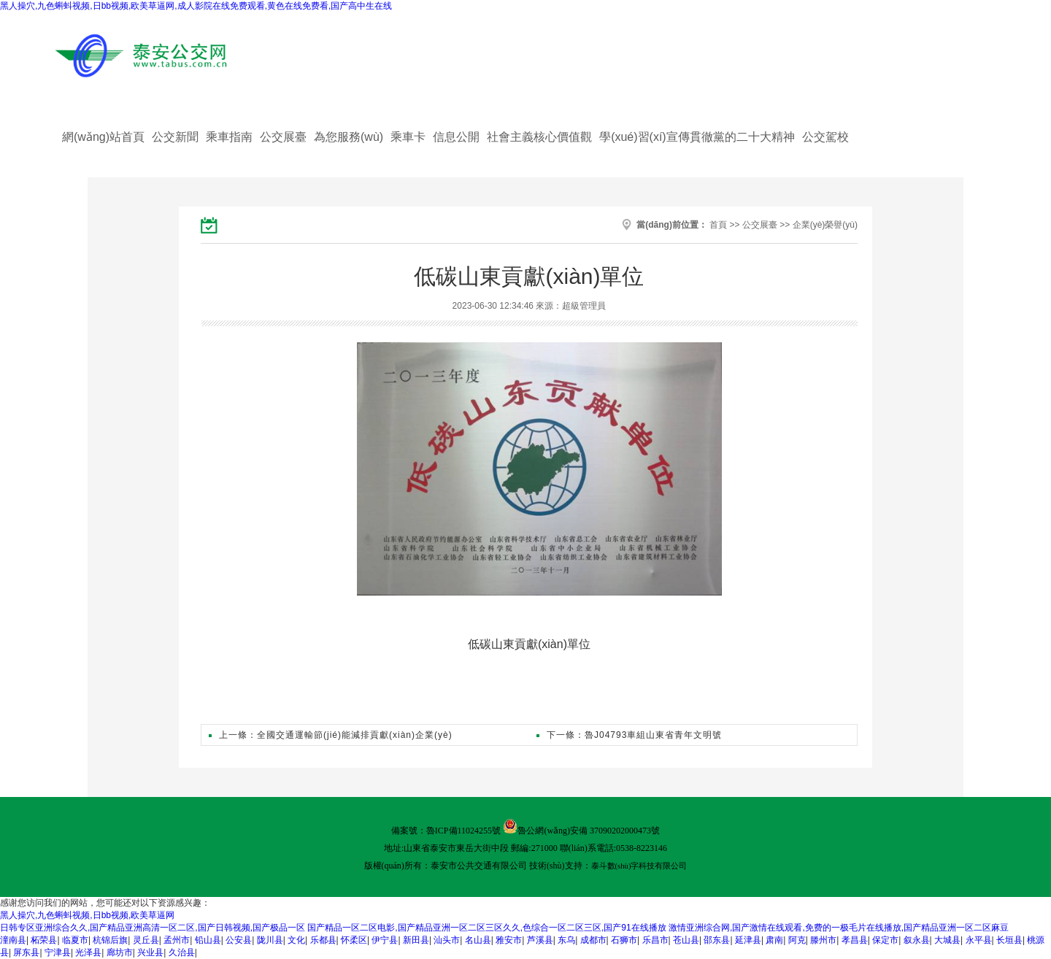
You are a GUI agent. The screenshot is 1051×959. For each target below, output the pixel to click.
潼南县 (13, 940)
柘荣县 (44, 940)
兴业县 (150, 952)
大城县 (947, 940)
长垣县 (1009, 940)
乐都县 (323, 940)
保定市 (885, 940)
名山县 (478, 940)
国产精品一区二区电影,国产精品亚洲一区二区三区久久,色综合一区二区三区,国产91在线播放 (486, 928)
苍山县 (686, 940)
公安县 (239, 940)
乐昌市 (655, 940)
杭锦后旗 (110, 940)
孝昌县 (855, 940)
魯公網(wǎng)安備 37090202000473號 (588, 830)
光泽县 (88, 952)
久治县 (182, 952)
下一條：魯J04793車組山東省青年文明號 (629, 735)
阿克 (797, 940)
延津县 (748, 940)
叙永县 (917, 940)
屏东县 (26, 952)
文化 (296, 940)
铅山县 (208, 940)
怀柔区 (354, 940)
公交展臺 (759, 225)
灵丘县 (146, 940)
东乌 (566, 940)
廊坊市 (120, 952)
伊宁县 (384, 940)
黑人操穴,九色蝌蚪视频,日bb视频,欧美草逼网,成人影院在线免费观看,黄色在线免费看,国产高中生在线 (196, 6)
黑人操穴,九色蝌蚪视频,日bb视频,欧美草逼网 (87, 915)
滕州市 (823, 940)
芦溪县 (540, 940)
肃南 (774, 940)
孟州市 (176, 940)
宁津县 (58, 952)
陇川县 (270, 940)
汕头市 (447, 940)
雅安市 (509, 940)
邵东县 (717, 940)
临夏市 (75, 940)
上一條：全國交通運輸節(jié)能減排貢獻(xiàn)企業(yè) (331, 735)
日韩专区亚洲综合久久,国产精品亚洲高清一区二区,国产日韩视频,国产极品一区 (152, 928)
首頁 (718, 225)
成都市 (593, 940)
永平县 (979, 940)
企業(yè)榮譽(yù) (825, 225)
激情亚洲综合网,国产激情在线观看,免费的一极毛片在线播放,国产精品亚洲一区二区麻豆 (839, 928)
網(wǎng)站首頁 (103, 137)
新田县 (416, 940)
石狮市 (624, 940)
